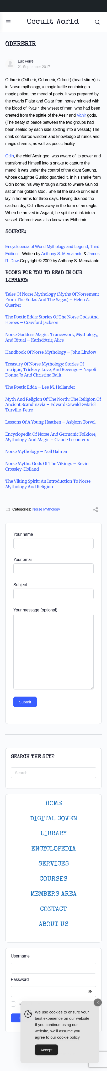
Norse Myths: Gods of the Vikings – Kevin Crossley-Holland (47, 466)
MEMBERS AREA (53, 894)
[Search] (97, 22)
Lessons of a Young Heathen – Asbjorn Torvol (50, 422)
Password (52, 979)
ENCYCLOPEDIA (53, 849)
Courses (53, 879)
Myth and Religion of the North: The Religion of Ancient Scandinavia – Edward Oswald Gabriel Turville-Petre (53, 405)
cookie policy (68, 1039)
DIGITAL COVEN (53, 819)
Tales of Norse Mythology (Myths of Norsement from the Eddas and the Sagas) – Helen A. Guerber (52, 299)
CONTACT (53, 909)
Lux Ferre (26, 61)
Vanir (81, 115)
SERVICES (53, 864)
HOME (53, 803)
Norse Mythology (46, 509)
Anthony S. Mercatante (62, 253)
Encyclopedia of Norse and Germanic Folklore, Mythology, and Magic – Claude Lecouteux (50, 436)
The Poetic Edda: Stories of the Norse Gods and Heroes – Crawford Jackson (52, 319)
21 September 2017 (34, 67)
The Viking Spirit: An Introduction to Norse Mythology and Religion (47, 483)
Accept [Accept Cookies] (46, 1052)
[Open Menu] (8, 21)
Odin (9, 156)
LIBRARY (53, 834)
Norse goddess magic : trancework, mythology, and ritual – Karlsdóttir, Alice (51, 337)
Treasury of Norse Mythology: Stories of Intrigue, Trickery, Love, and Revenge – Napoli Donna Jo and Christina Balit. (50, 369)
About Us (53, 924)
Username (20, 956)
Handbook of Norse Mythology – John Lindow (50, 352)
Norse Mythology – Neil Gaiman (36, 451)
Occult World (53, 22)
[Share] (95, 510)
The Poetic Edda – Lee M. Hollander (40, 387)
